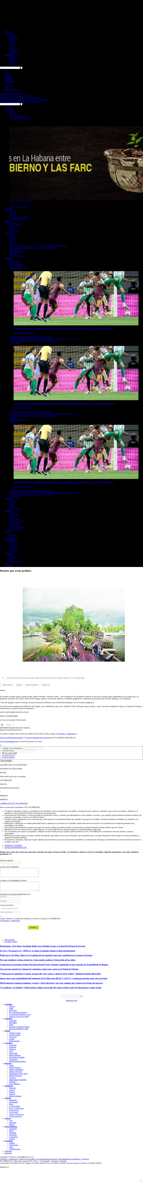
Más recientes (10, 943)
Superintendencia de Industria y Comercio (73, 1162)
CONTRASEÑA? (8, 757)
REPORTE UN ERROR (13, 846)
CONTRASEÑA (8, 751)
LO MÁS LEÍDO (11, 945)
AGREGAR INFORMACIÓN (16, 848)
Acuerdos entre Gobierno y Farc (20, 201)
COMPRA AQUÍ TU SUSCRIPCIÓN (14, 803)
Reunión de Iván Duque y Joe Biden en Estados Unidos (20, 98)
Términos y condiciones (8, 1162)
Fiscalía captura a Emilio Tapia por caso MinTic (17, 96)
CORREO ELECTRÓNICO (12, 748)
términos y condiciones (66, 734)
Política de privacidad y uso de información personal (38, 1162)
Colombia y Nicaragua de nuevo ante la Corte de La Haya (21, 102)
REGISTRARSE (6, 94)
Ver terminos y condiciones (10, 924)
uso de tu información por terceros (38, 738)
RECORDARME (11, 753)
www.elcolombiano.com (9, 741)
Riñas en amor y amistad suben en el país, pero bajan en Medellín (24, 100)
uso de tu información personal (11, 738)
